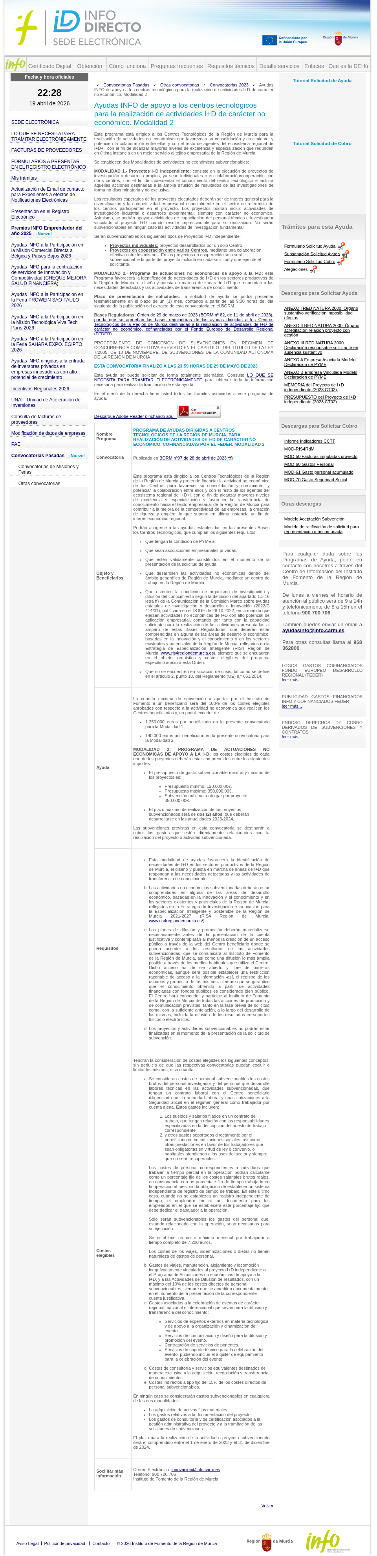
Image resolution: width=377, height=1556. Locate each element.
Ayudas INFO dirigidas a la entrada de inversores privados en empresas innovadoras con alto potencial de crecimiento (48, 369)
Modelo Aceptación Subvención (314, 519)
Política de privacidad (64, 1543)
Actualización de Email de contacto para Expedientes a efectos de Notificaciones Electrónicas (47, 194)
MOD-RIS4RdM (299, 449)
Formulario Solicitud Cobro (309, 261)
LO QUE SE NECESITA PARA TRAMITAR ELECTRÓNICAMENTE (48, 136)
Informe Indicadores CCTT (309, 441)
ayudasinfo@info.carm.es (313, 630)
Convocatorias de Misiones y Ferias (48, 469)
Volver (268, 1505)
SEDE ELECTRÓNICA (35, 122)
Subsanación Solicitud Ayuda (312, 253)
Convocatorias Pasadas (48, 455)
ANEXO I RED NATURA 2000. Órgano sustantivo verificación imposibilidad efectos (321, 313)
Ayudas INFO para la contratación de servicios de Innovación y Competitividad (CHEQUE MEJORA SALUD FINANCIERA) (48, 275)
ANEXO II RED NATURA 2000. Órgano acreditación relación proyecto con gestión (321, 330)
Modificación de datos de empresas (48, 433)
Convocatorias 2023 (229, 85)
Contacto (101, 1543)
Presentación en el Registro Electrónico (40, 214)
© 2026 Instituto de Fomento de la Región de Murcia (167, 1543)
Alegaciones (296, 269)
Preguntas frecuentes (176, 66)
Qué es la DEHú (348, 66)
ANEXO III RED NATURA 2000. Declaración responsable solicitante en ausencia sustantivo (321, 347)
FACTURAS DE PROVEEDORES (46, 150)
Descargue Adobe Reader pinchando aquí (157, 416)
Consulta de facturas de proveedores (36, 419)
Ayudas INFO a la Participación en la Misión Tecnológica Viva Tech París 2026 (47, 322)
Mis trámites (24, 178)
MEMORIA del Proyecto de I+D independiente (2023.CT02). (314, 387)
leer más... (292, 679)
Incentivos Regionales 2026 (40, 389)
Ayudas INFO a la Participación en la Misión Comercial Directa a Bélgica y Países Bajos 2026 (47, 250)
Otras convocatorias (39, 483)
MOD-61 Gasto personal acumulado (318, 472)
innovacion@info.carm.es (195, 1469)
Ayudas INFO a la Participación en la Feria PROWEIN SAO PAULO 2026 (47, 300)
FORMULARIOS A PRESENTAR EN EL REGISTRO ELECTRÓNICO (48, 164)
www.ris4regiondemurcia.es (187, 653)
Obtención (89, 66)
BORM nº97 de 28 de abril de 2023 (195, 458)
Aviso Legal (27, 1543)
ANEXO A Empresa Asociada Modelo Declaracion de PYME (320, 362)
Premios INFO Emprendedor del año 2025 (46, 230)
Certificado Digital (49, 66)
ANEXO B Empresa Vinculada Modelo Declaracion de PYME (320, 374)
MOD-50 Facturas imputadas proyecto (320, 456)
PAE (15, 444)
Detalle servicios (280, 66)
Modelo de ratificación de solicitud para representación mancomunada (321, 529)
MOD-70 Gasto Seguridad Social (315, 479)
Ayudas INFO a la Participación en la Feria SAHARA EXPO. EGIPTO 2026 (47, 344)
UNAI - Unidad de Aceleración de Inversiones (46, 402)
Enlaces (314, 66)
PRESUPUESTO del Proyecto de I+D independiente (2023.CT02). (320, 399)
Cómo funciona (127, 66)
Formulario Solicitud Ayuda (310, 245)
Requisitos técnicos (231, 66)
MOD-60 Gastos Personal (309, 464)
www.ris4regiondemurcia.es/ (176, 920)
